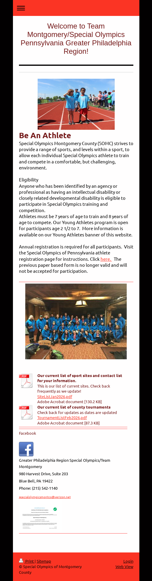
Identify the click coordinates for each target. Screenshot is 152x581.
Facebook (27, 433)
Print (27, 561)
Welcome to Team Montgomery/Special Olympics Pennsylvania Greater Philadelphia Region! (75, 38)
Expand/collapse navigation (76, 8)
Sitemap (44, 561)
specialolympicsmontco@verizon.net (45, 496)
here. (106, 259)
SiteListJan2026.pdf (54, 396)
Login (128, 561)
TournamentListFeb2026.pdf (62, 417)
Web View (124, 566)
